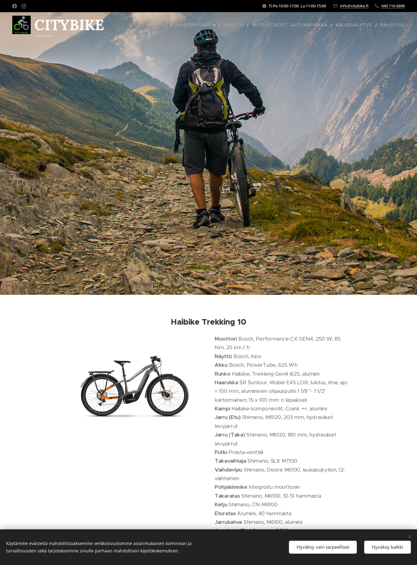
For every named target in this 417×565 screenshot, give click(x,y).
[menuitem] (188, 25)
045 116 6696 (393, 6)
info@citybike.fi (354, 6)
